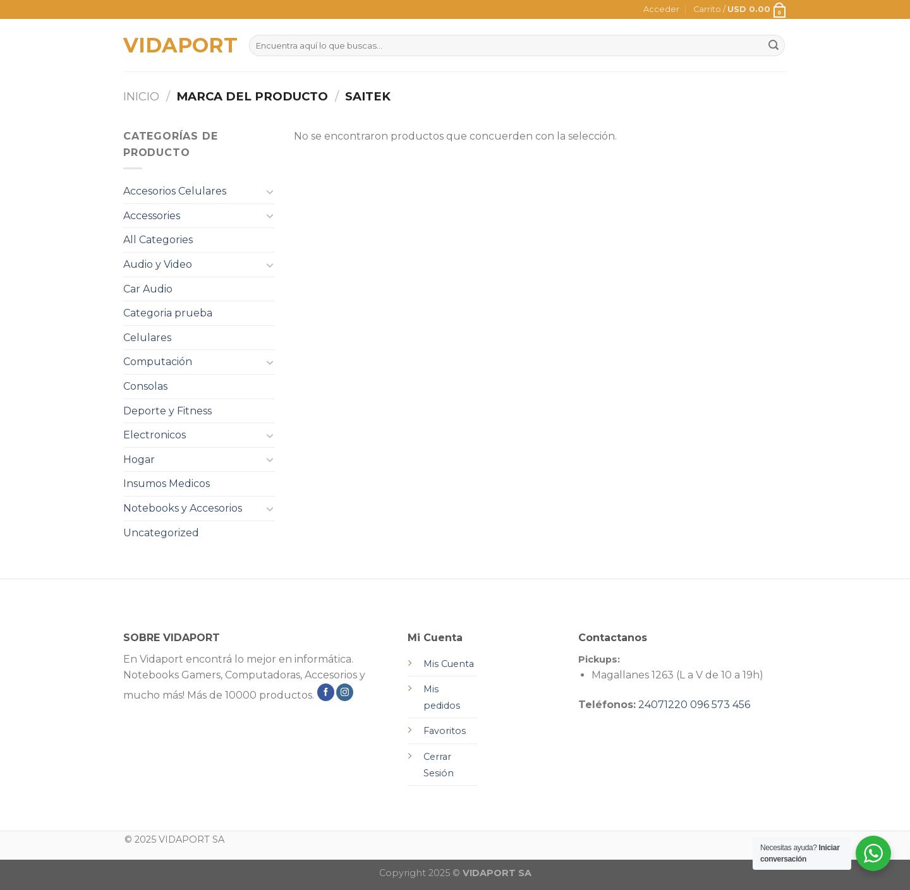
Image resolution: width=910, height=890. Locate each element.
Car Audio (148, 289)
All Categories (158, 240)
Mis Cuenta (448, 664)
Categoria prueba (167, 313)
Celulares (147, 338)
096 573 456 (720, 705)
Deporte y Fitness (167, 411)
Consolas (145, 386)
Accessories (151, 216)
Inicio (141, 96)
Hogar (139, 460)
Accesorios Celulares (174, 191)
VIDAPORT (176, 45)
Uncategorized (161, 533)
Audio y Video (157, 264)
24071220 (663, 705)
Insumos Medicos (166, 484)
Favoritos (444, 731)
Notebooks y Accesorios (182, 508)
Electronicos (154, 435)
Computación (157, 362)
